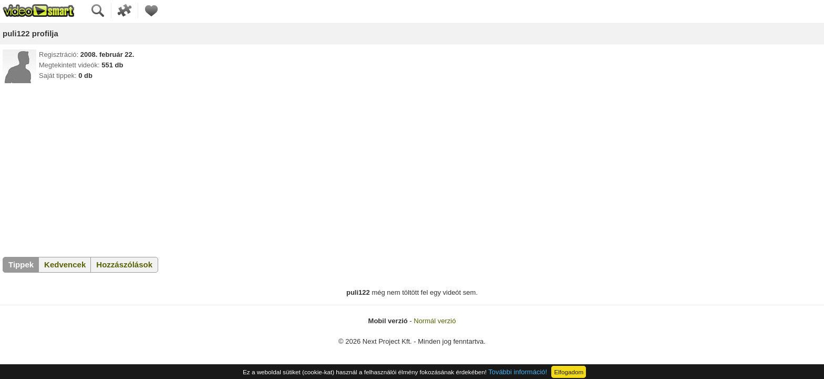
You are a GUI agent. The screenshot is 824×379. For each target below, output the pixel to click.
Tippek (21, 264)
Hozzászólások (124, 264)
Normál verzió (435, 321)
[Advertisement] (412, 167)
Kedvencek (65, 264)
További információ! (517, 372)
